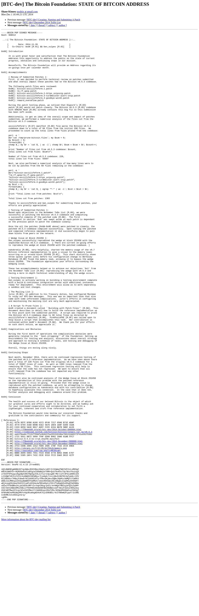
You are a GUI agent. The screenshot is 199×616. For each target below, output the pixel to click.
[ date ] (32, 25)
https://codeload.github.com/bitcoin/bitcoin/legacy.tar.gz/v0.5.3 (53, 512)
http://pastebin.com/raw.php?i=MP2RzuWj (38, 534)
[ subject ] (52, 25)
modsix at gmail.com (27, 11)
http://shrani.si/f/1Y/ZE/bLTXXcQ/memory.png (41, 531)
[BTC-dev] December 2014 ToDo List (42, 22)
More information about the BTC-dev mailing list (26, 613)
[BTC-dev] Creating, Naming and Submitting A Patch (53, 19)
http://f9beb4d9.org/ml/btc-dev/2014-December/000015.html (49, 526)
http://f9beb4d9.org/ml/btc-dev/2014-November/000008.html (49, 523)
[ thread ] (41, 25)
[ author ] (62, 25)
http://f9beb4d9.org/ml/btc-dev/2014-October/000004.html (48, 509)
